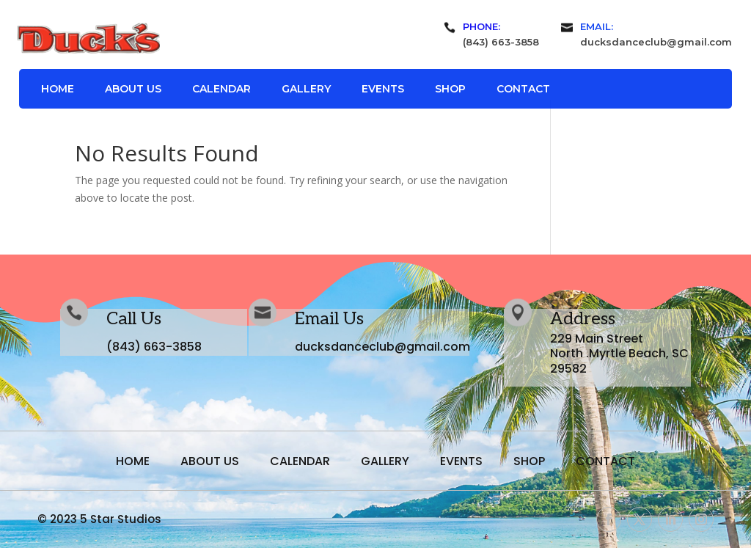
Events (383, 89)
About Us (133, 89)
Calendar (221, 89)
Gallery (306, 89)
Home (57, 89)
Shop (450, 89)
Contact (523, 89)
